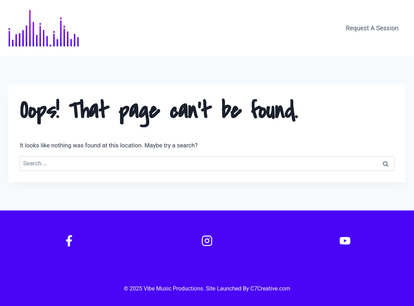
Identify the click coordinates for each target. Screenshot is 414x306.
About (245, 28)
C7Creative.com (270, 288)
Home (216, 28)
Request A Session (372, 28)
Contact (278, 28)
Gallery (312, 28)
